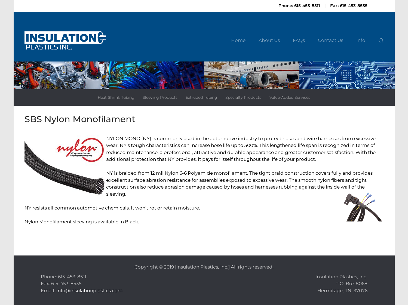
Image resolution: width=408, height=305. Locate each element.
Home (238, 40)
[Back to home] (65, 40)
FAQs (299, 40)
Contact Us (330, 40)
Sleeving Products (160, 97)
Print (30, 233)
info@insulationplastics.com (89, 290)
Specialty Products (243, 97)
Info (360, 40)
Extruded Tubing (201, 97)
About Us (269, 40)
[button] (381, 40)
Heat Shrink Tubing (116, 97)
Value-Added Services (289, 97)
